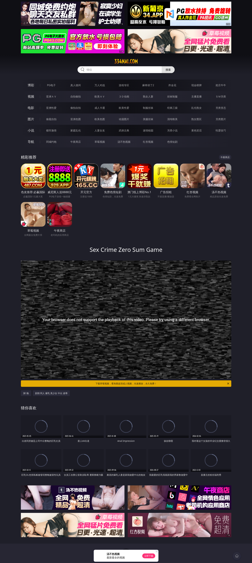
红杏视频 (148, 142)
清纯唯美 (172, 119)
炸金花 (172, 85)
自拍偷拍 (75, 96)
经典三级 (172, 108)
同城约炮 (51, 142)
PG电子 (51, 85)
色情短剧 (172, 142)
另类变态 (221, 108)
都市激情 (51, 130)
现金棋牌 (196, 85)
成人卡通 (100, 108)
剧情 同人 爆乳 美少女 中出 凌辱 (51, 393)
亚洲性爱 (51, 108)
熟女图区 (196, 119)
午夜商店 (75, 142)
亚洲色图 (75, 119)
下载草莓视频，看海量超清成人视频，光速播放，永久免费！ (162, 384)
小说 (31, 130)
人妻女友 (100, 130)
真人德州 (75, 85)
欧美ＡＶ (100, 96)
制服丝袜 (148, 108)
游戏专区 (124, 85)
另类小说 (172, 130)
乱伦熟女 (196, 108)
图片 (31, 119)
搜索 (168, 69)
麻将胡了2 (148, 85)
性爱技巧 (221, 130)
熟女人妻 (148, 96)
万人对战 (100, 85)
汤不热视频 (124, 142)
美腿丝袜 (148, 119)
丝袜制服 (172, 96)
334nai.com (126, 61)
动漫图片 (124, 119)
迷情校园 (148, 130)
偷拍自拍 (75, 108)
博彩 (31, 85)
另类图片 (221, 119)
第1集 (26, 393)
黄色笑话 (196, 130)
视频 (31, 96)
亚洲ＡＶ (51, 96)
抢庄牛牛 (221, 85)
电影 (31, 108)
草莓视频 (100, 142)
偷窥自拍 (51, 119)
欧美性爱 (124, 108)
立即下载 (148, 555)
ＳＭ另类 (221, 96)
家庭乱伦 (75, 130)
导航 (31, 141)
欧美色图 (100, 119)
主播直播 (196, 96)
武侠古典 (124, 130)
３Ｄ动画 (124, 96)
